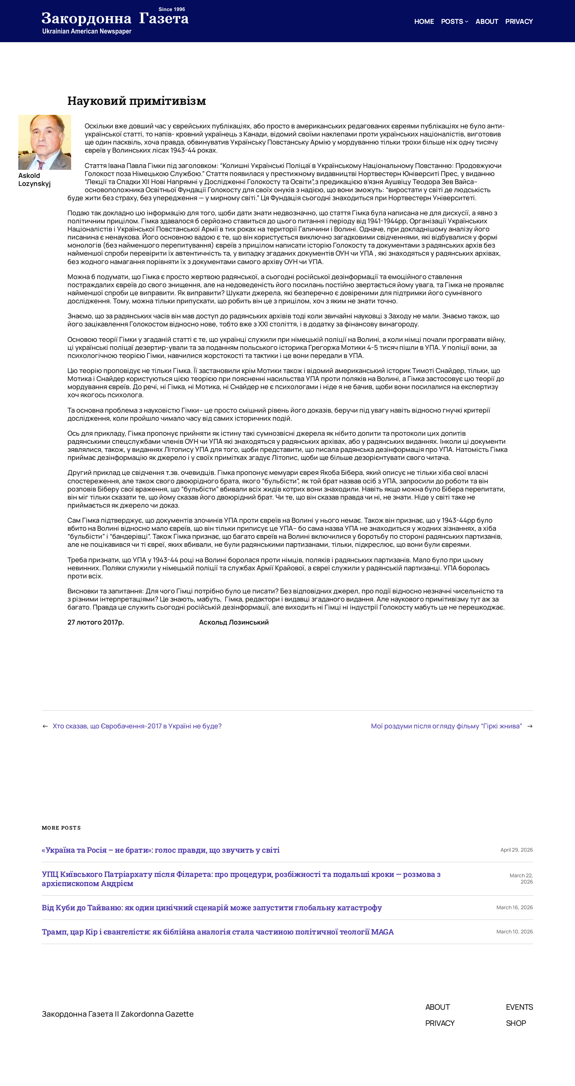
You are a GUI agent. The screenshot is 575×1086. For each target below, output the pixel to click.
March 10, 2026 (515, 931)
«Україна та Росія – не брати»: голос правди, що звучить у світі (161, 850)
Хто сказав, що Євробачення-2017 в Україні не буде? (137, 726)
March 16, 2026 (515, 907)
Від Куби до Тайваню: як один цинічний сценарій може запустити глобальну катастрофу (212, 907)
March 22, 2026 (521, 878)
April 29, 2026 (517, 849)
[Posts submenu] (467, 21)
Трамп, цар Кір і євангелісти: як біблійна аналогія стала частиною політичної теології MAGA (217, 931)
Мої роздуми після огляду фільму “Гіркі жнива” (446, 726)
